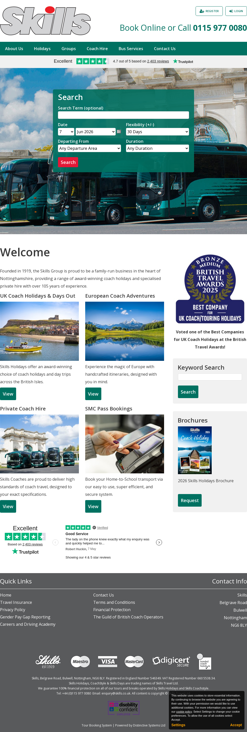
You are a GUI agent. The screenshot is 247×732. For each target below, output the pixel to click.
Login (238, 11)
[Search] (123, 115)
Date (63, 124)
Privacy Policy (12, 609)
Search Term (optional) (80, 108)
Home (5, 595)
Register (212, 11)
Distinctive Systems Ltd (149, 725)
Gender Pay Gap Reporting (25, 617)
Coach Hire (97, 48)
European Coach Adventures (120, 295)
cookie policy (184, 711)
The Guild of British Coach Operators (128, 617)
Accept (236, 725)
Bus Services (131, 48)
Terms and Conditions (114, 602)
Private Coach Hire (23, 408)
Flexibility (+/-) (140, 124)
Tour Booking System (97, 725)
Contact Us (165, 48)
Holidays (42, 48)
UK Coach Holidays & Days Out (37, 295)
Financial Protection (112, 609)
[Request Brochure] (190, 500)
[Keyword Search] (210, 376)
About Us (14, 48)
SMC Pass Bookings (108, 408)
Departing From (73, 141)
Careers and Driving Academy (27, 624)
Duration (134, 141)
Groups (68, 48)
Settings (178, 725)
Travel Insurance (16, 602)
